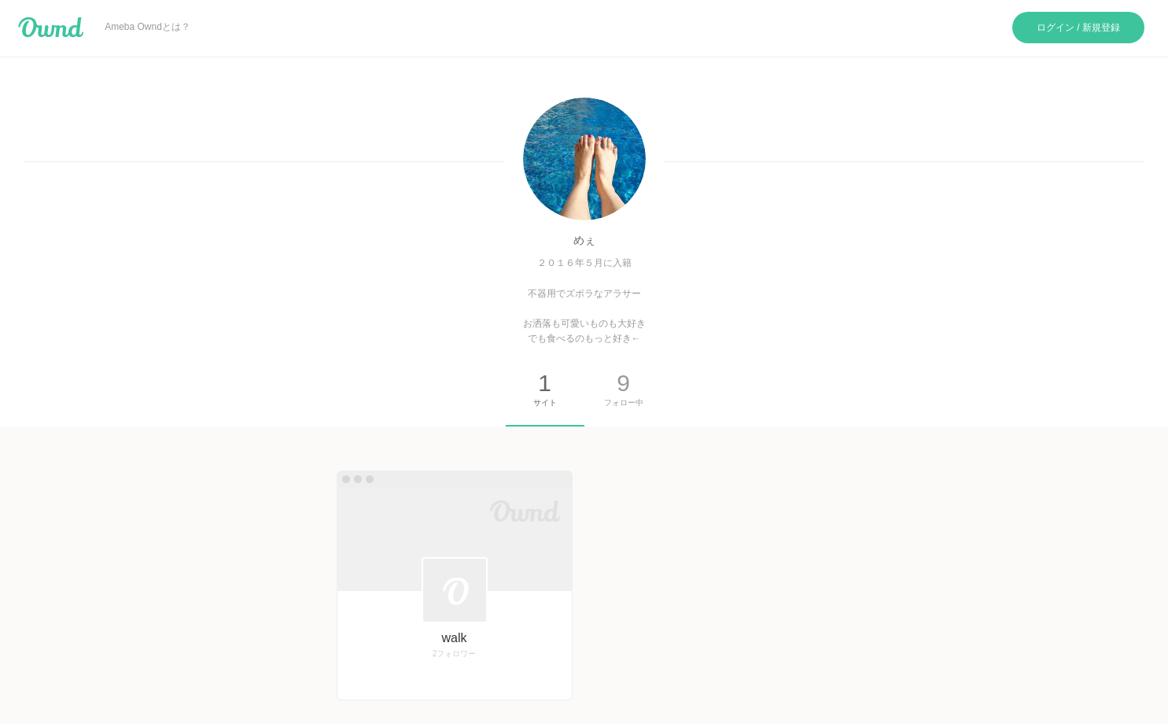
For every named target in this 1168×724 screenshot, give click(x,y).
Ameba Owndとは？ (147, 26)
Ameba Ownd (50, 27)
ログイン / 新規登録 (1078, 27)
